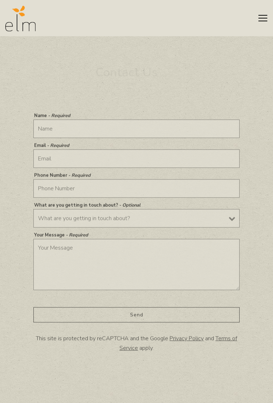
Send (136, 315)
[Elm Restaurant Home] (20, 18)
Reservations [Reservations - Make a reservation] (136, 394)
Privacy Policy (187, 339)
